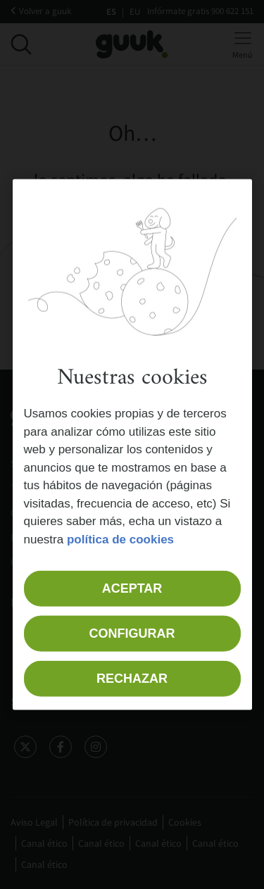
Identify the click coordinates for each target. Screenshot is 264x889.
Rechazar (132, 679)
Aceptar (132, 588)
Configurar (132, 633)
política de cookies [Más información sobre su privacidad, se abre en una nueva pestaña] (120, 539)
